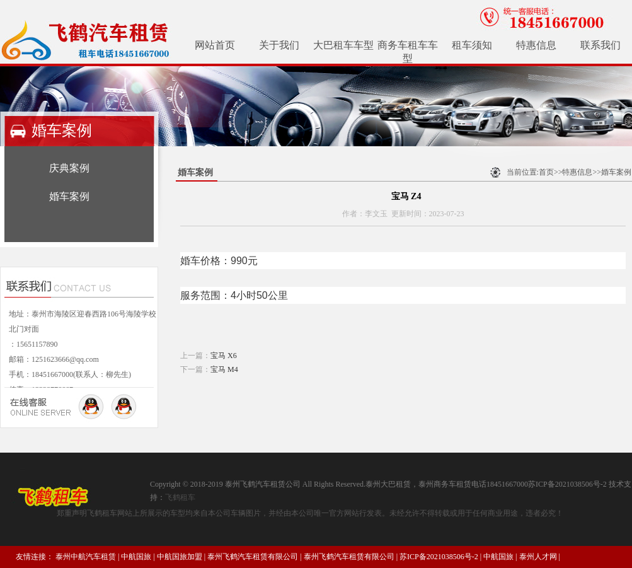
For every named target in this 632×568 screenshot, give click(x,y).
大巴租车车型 (343, 45)
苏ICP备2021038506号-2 (438, 556)
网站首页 (215, 45)
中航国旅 (136, 556)
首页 (546, 172)
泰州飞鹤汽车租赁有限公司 (252, 556)
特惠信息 (536, 45)
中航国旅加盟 (179, 556)
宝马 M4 (224, 369)
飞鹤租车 (180, 497)
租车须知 (472, 45)
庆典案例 (69, 168)
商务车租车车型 (407, 52)
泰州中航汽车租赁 (85, 556)
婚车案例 (69, 196)
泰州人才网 (538, 556)
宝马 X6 (223, 355)
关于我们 (279, 45)
